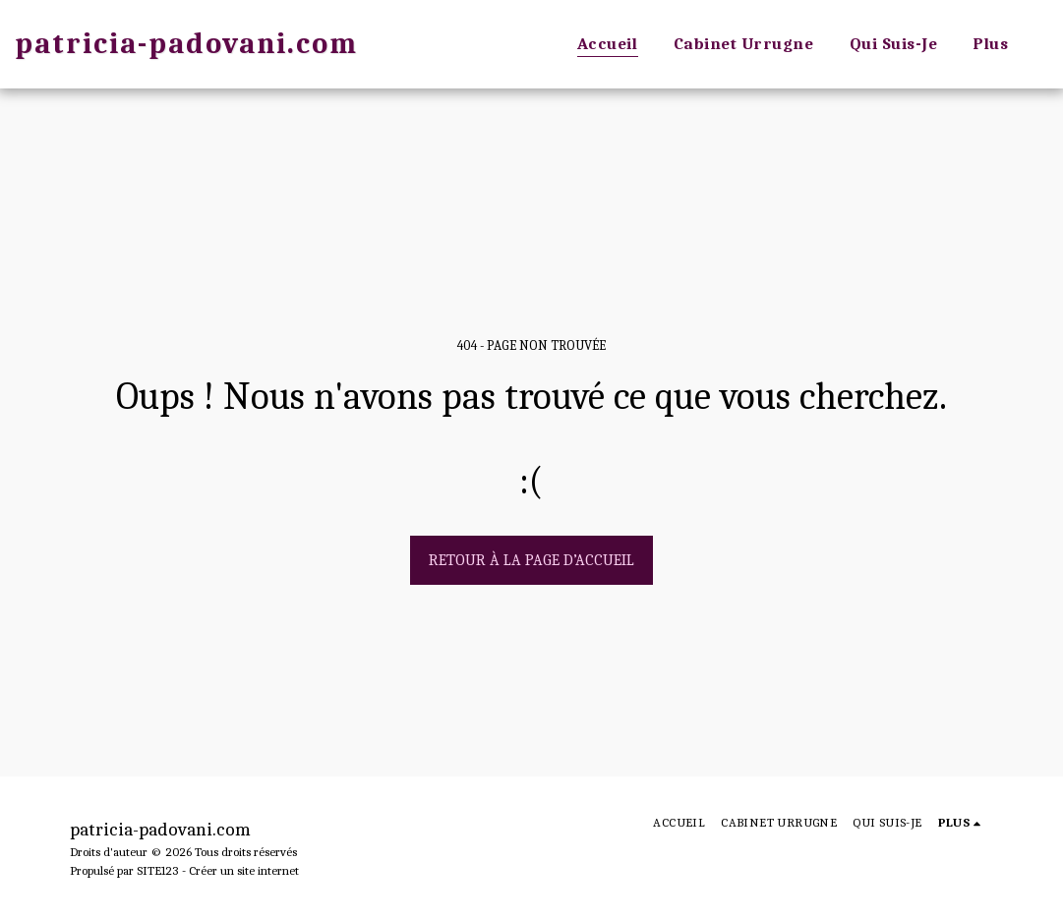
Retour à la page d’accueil (531, 560)
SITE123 (158, 870)
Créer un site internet (244, 870)
